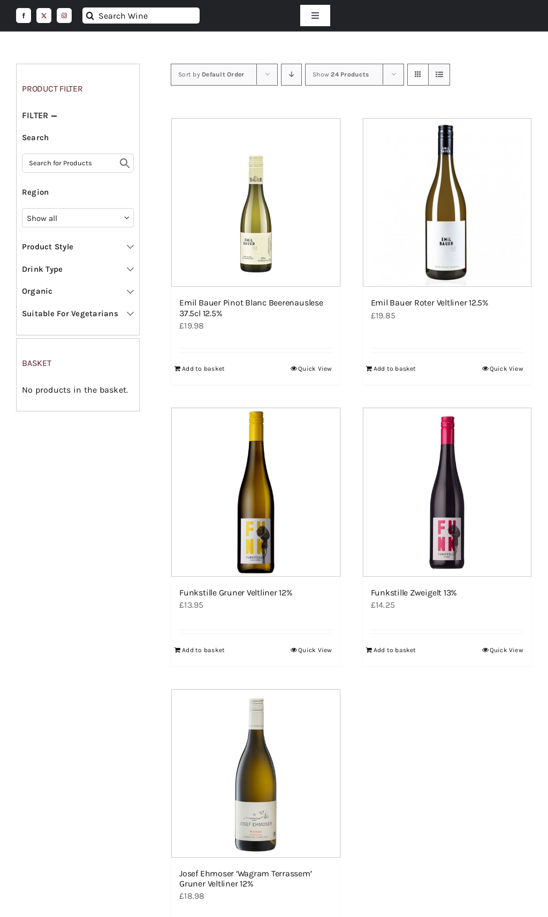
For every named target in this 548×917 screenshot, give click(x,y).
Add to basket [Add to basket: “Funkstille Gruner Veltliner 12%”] (203, 650)
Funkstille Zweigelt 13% (414, 592)
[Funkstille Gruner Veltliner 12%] (255, 492)
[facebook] (23, 15)
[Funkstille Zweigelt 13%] (447, 492)
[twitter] (43, 15)
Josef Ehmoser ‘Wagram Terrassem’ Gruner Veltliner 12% (245, 878)
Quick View (315, 368)
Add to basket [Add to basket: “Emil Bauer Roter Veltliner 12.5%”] (395, 368)
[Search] (90, 15)
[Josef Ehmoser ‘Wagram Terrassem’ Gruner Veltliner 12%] (255, 773)
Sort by (211, 74)
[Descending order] (291, 75)
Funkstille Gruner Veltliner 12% (236, 592)
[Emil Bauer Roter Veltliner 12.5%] (447, 202)
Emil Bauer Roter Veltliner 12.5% (430, 302)
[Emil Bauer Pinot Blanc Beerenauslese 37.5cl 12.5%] (255, 202)
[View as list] (439, 74)
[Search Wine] (141, 15)
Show (341, 74)
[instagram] (64, 15)
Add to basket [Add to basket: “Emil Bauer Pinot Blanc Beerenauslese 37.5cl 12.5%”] (203, 368)
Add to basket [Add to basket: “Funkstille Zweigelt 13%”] (395, 650)
